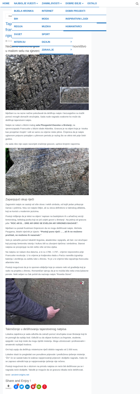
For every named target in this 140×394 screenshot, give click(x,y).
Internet (47, 11)
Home (6, 3)
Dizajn (46, 42)
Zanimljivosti (50, 3)
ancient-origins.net (20, 374)
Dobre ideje (73, 3)
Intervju (20, 42)
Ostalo (92, 3)
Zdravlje (48, 50)
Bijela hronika (24, 11)
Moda (45, 19)
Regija (18, 26)
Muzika (46, 26)
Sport (46, 34)
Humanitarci (74, 26)
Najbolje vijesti (25, 3)
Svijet (18, 34)
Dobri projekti (75, 11)
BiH (16, 19)
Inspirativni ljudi (77, 19)
